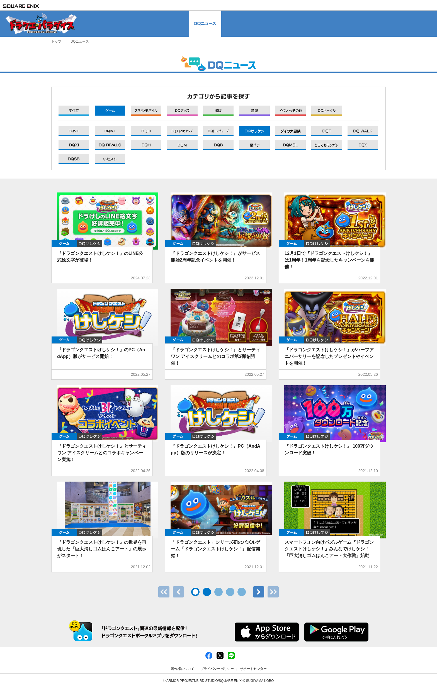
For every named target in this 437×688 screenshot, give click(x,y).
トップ (56, 41)
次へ (258, 591)
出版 (218, 111)
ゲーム (110, 111)
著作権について (182, 669)
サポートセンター (253, 669)
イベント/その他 (290, 111)
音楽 (254, 111)
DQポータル (326, 111)
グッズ (182, 111)
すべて (74, 111)
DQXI (74, 131)
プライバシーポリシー (217, 669)
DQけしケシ (89, 243)
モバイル (146, 111)
